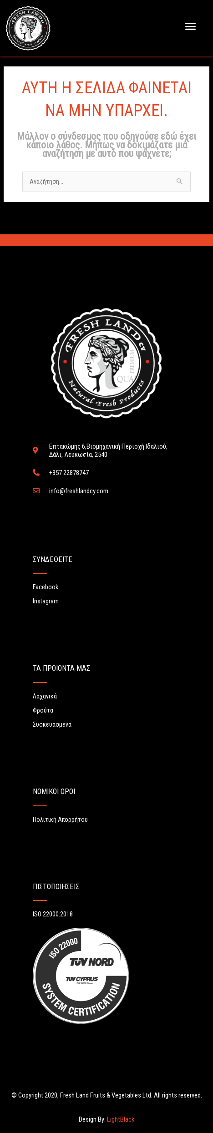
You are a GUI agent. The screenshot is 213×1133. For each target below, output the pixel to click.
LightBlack (120, 1119)
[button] (190, 26)
